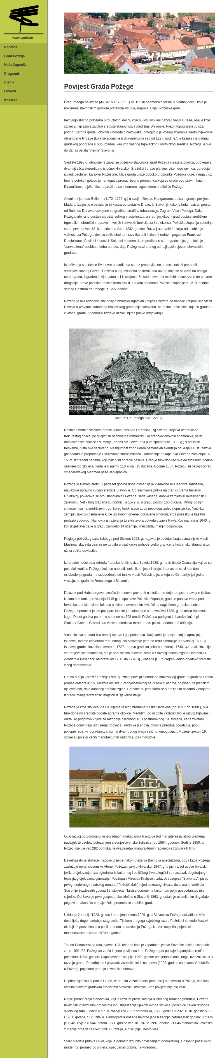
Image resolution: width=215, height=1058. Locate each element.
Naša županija (15, 65)
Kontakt (10, 100)
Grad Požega (14, 56)
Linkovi (10, 91)
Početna (10, 47)
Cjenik (9, 82)
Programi (11, 74)
